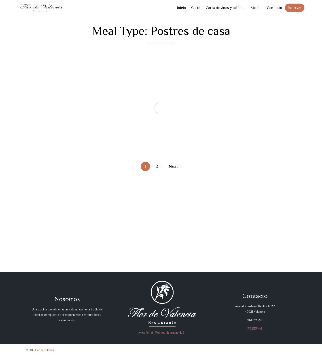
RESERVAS (255, 328)
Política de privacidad (169, 332)
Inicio (181, 8)
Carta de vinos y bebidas (225, 8)
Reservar (295, 8)
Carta (195, 8)
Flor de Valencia (45, 350)
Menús (256, 8)
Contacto (274, 8)
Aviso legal (145, 332)
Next (173, 166)
